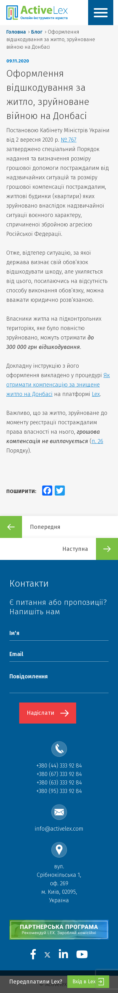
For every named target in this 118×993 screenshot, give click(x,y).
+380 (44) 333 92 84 (59, 765)
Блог (36, 32)
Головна (16, 32)
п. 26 (97, 441)
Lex (96, 394)
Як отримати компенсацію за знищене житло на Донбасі (58, 385)
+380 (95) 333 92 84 (59, 791)
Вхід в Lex (88, 981)
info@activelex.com (59, 828)
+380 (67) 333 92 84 (59, 774)
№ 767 (68, 139)
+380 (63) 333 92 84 (59, 782)
